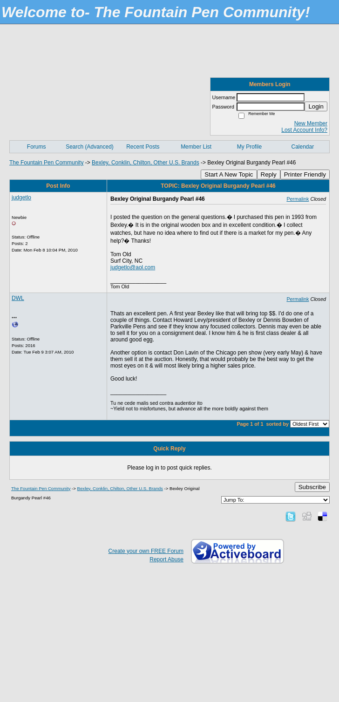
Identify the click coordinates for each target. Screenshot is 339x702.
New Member (310, 123)
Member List (196, 146)
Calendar (302, 146)
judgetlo (21, 197)
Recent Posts (142, 146)
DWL (18, 298)
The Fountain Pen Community (46, 162)
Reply (269, 174)
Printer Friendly (305, 174)
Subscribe (312, 487)
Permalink (297, 199)
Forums (36, 146)
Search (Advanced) (90, 146)
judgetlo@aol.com (132, 267)
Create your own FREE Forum (145, 551)
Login (316, 106)
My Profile (249, 146)
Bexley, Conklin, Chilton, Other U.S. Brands (145, 162)
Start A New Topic (228, 174)
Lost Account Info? (304, 130)
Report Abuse (166, 559)
